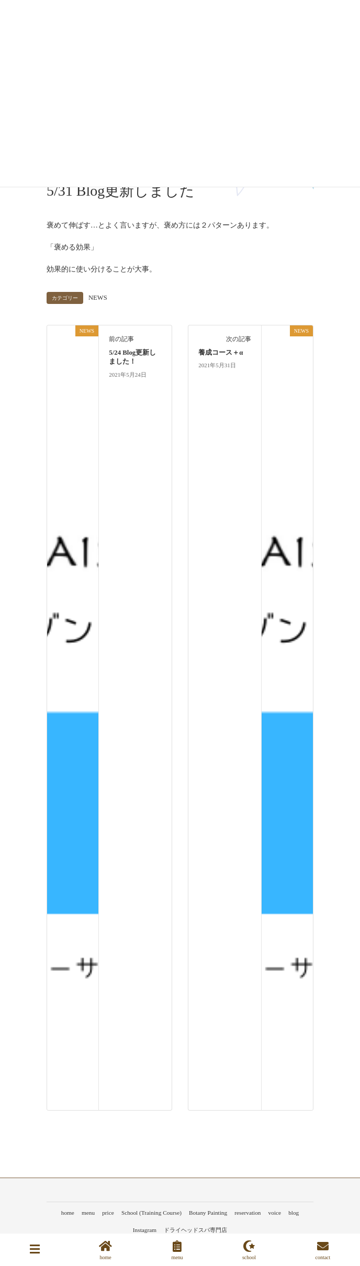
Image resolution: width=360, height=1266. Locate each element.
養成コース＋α (220, 352)
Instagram (144, 1230)
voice (274, 1213)
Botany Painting (208, 1213)
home (67, 1213)
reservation (247, 1213)
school (249, 1250)
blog (293, 1213)
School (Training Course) (151, 1213)
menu (88, 1213)
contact (322, 1250)
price (108, 1213)
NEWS (97, 297)
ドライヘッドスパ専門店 (195, 1230)
